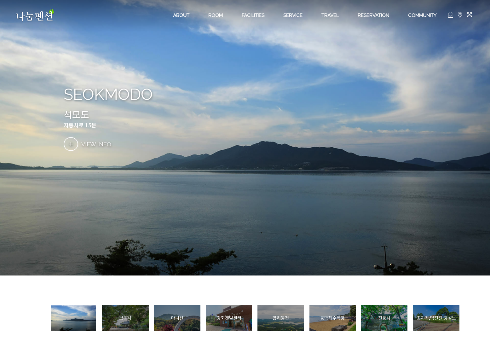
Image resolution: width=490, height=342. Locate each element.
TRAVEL (330, 15)
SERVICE (293, 15)
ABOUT (181, 15)
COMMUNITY (422, 15)
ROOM (215, 15)
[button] (468, 318)
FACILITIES (253, 15)
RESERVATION (373, 15)
